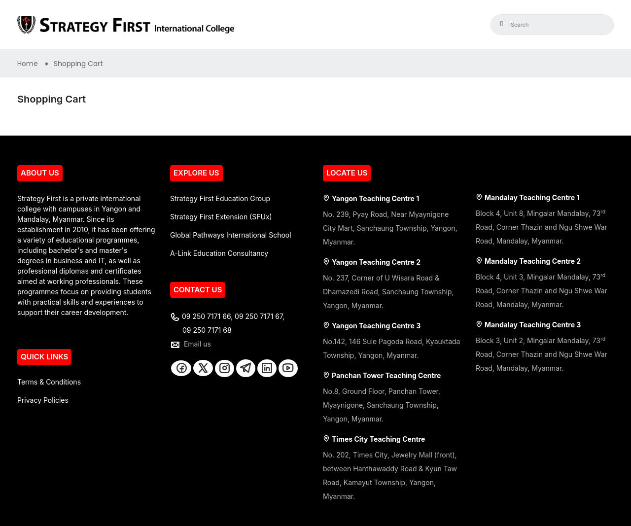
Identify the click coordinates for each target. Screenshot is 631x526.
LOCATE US (346, 172)
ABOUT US (40, 172)
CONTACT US (198, 289)
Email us (197, 344)
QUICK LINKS (44, 356)
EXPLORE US (196, 172)
